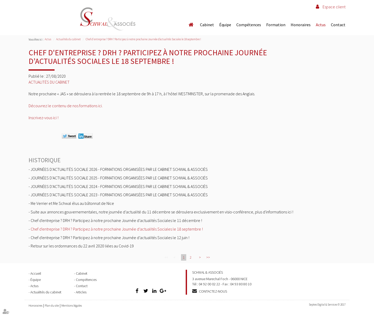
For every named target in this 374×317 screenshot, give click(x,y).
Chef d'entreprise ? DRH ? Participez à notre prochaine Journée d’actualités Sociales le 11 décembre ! (116, 220)
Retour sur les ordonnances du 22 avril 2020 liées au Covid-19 (82, 245)
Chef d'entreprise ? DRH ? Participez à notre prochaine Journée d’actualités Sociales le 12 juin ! (110, 237)
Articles (81, 292)
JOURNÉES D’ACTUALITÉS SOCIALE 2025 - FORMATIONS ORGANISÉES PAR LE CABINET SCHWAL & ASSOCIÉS (119, 177)
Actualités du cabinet (68, 39)
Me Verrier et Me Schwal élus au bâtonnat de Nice (72, 203)
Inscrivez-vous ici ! (43, 117)
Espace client (334, 6)
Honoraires (301, 24)
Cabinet (207, 24)
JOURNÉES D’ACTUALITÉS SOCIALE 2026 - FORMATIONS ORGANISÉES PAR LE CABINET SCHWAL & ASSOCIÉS (119, 169)
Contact (338, 24)
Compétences (248, 24)
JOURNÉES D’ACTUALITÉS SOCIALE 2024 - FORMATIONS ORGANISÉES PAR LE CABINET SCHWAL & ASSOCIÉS (119, 186)
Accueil (191, 24)
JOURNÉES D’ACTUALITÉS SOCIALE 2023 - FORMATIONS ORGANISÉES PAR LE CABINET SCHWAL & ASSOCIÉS (119, 194)
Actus (321, 24)
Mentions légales (71, 305)
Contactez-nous (213, 291)
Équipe (225, 24)
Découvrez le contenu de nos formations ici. (66, 105)
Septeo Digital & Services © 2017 (327, 304)
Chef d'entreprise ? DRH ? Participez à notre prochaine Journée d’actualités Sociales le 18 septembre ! (143, 39)
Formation (275, 24)
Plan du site (52, 305)
